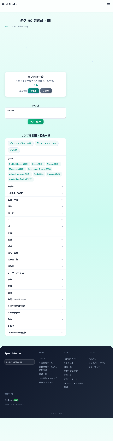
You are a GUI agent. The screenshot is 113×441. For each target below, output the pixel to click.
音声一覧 (68, 375)
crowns (35, 113)
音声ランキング (70, 379)
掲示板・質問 (69, 358)
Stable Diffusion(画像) (19, 164)
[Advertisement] (59, 50)
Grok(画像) (39, 174)
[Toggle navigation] (108, 4)
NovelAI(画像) (53, 164)
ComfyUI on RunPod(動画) (20, 179)
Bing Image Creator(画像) (39, 169)
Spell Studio (9, 4)
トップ (42, 358)
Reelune (11, 400)
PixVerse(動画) (54, 174)
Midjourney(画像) (17, 169)
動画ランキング (46, 382)
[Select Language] (19, 362)
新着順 (33, 91)
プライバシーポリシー (98, 363)
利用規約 (92, 358)
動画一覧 (68, 367)
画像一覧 (43, 374)
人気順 (46, 91)
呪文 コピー (35, 121)
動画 (13, 150)
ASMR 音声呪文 (71, 371)
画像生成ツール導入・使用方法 (49, 368)
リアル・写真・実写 (20, 143)
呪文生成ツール (46, 363)
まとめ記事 (69, 363)
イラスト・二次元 (46, 143)
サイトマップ (94, 367)
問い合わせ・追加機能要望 (73, 385)
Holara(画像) (37, 164)
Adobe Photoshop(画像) (19, 174)
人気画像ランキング (48, 378)
